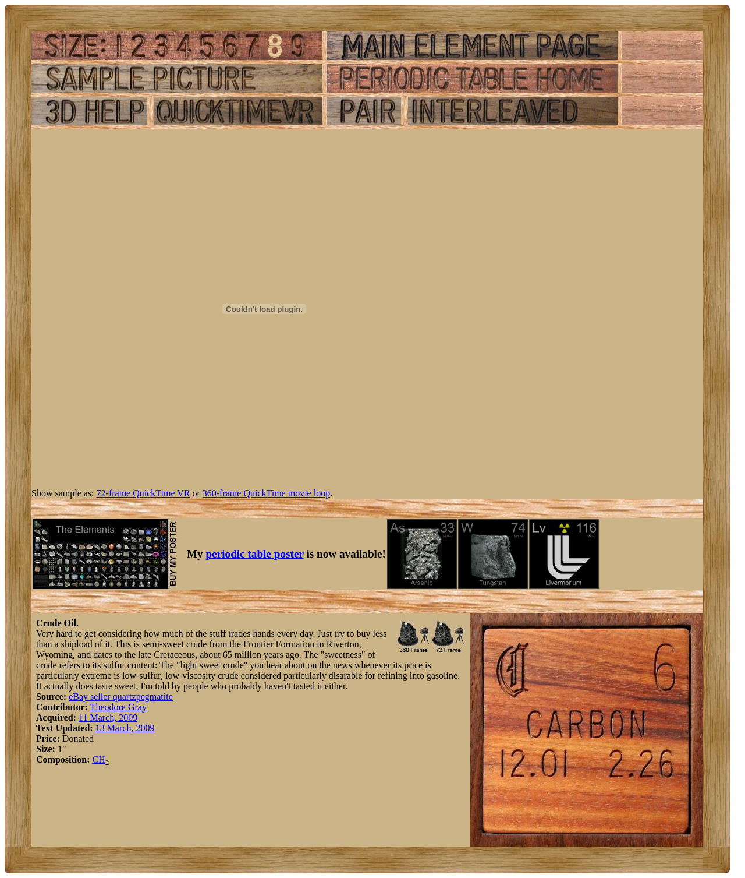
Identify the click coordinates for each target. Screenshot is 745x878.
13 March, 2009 (125, 728)
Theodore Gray (118, 707)
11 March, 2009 (108, 717)
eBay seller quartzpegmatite (121, 696)
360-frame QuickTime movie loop (266, 493)
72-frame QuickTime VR (143, 493)
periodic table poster (255, 554)
